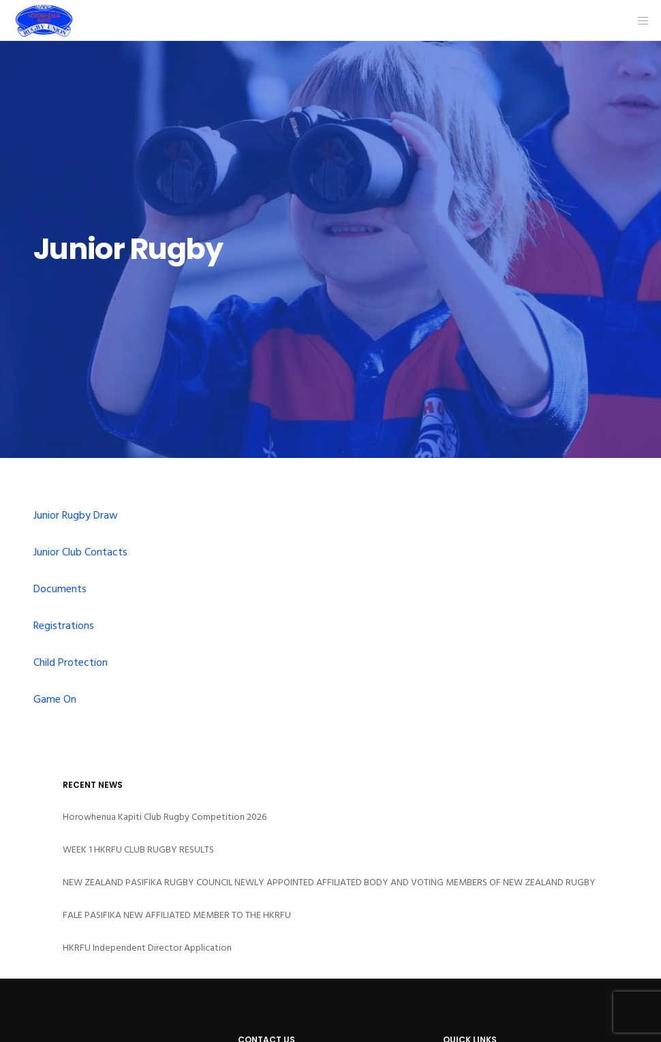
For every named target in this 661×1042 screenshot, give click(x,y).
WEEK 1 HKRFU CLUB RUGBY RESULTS (138, 849)
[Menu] (638, 20)
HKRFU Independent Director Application (147, 947)
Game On (54, 699)
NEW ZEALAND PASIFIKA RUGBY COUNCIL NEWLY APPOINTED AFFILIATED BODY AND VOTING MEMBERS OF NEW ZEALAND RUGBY (329, 882)
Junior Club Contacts (80, 552)
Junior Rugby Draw (75, 515)
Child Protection (70, 662)
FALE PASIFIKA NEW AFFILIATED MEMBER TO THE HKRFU (177, 915)
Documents (60, 589)
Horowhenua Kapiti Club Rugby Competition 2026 (164, 817)
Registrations (63, 625)
